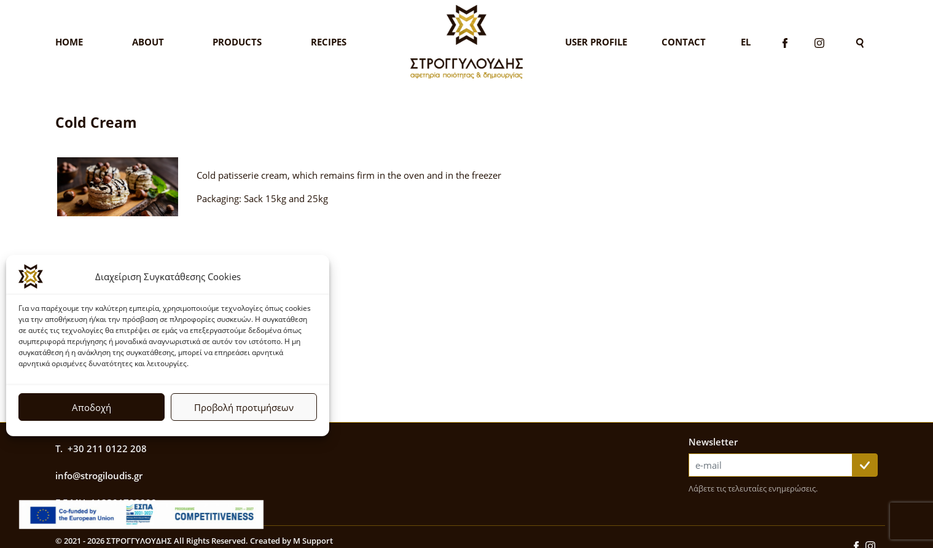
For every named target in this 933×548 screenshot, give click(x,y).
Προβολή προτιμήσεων (244, 407)
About (148, 42)
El (746, 42)
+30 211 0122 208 (107, 448)
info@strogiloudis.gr (98, 475)
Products (237, 42)
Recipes (328, 42)
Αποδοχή (91, 407)
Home (69, 42)
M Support (313, 540)
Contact (684, 42)
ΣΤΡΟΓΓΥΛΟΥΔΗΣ (139, 540)
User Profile (596, 42)
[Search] (859, 42)
